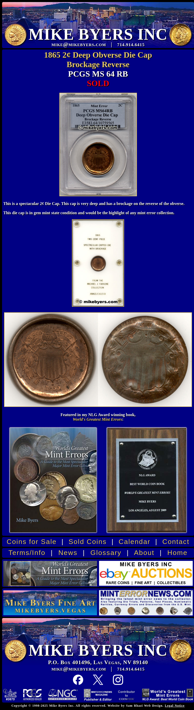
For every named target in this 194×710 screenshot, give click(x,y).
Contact (175, 542)
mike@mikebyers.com (78, 669)
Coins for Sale (32, 542)
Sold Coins (88, 542)
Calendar (134, 542)
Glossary (105, 553)
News (68, 553)
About (144, 553)
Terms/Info (26, 553)
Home (177, 553)
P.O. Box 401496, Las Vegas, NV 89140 (98, 662)
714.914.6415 (131, 669)
